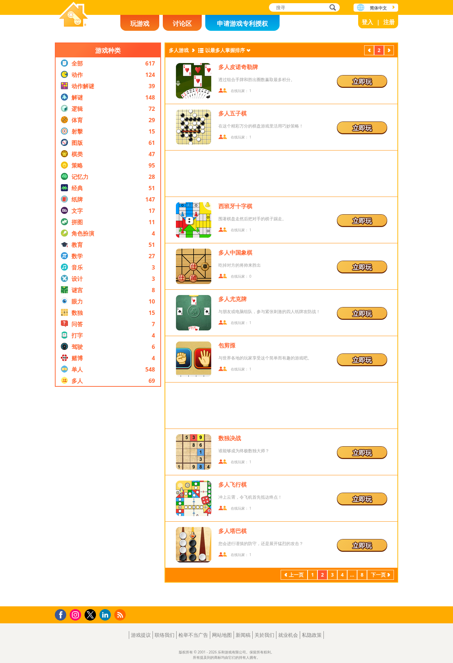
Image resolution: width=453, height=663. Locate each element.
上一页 (369, 51)
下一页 (388, 51)
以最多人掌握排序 (225, 50)
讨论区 (182, 23)
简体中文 (378, 8)
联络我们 (164, 634)
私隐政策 (312, 634)
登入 (367, 22)
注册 (389, 22)
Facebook (62, 614)
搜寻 (331, 8)
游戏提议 (141, 634)
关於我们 (264, 634)
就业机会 (288, 634)
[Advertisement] (108, 496)
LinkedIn (106, 615)
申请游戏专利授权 (242, 23)
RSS (121, 615)
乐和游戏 (73, 15)
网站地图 (222, 634)
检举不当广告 (193, 634)
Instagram (76, 614)
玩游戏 (139, 23)
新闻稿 (243, 634)
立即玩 (362, 81)
